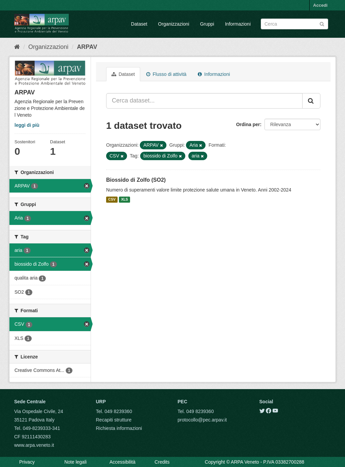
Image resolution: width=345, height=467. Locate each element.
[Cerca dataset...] (204, 101)
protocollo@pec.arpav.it (202, 419)
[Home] (17, 46)
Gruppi (207, 24)
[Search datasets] (294, 24)
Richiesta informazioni (119, 428)
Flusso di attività (166, 74)
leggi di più (26, 125)
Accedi (320, 5)
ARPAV (87, 46)
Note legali (75, 462)
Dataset (139, 24)
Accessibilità (122, 462)
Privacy (27, 462)
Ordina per (248, 124)
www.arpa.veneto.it (34, 445)
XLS (124, 200)
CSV (112, 200)
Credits (162, 462)
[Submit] (322, 23)
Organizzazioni (173, 24)
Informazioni (238, 24)
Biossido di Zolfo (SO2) (136, 180)
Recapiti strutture (114, 419)
